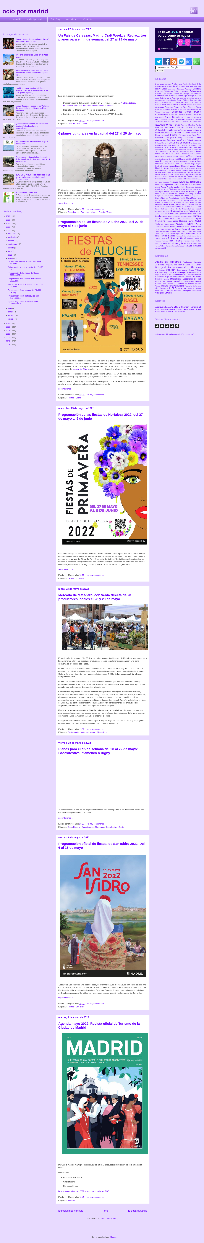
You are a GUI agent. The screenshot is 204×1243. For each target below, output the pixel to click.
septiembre (13, 244)
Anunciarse (71, 19)
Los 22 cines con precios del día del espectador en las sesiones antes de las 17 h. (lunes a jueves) (32, 90)
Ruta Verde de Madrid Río (26, 193)
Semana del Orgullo (192, 219)
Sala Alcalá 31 (195, 211)
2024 (8, 223)
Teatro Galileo (160, 231)
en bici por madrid (36, 19)
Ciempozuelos (183, 270)
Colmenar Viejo (162, 272)
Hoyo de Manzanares (173, 277)
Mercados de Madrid (165, 164)
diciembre (12, 234)
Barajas (168, 307)
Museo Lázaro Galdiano (180, 170)
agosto (11, 248)
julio (10, 251)
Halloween (196, 140)
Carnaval (159, 96)
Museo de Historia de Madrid (181, 177)
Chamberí (185, 307)
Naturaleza (195, 182)
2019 (8, 330)
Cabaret (158, 93)
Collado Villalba (195, 270)
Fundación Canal (193, 138)
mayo (10, 258)
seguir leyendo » (65, 203)
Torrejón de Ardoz (174, 291)
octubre (11, 241)
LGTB (169, 152)
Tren (171, 241)
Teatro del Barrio (195, 236)
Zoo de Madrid (195, 246)
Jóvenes (163, 152)
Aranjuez (160, 264)
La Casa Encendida (179, 152)
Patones (170, 284)
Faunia (198, 125)
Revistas (71, 1200)
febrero (11, 315)
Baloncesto (172, 89)
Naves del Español (163, 185)
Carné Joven (168, 96)
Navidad (175, 184)
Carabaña (180, 267)
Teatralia (180, 224)
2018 (8, 334)
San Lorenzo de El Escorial (169, 288)
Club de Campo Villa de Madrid (166, 109)
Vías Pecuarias (192, 244)
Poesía (102, 212)
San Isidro (80, 1007)
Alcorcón (197, 262)
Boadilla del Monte (192, 265)
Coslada (189, 272)
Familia (177, 125)
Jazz (157, 152)
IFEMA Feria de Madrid (179, 143)
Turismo (179, 240)
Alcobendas (188, 262)
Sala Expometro (180, 213)
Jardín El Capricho (194, 149)
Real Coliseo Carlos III (191, 204)
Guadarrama (160, 277)
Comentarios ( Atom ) (109, 1218)
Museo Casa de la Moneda (185, 168)
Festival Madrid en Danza (190, 130)
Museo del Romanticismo (186, 179)
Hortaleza (80, 578)
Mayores (169, 161)
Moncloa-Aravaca (168, 309)
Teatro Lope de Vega (162, 233)
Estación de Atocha (173, 122)
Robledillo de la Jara (193, 286)
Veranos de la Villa (163, 244)
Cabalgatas (195, 91)
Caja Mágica (168, 93)
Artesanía (193, 86)
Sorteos (170, 221)
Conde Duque (193, 112)
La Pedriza (169, 156)
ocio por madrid (25, 11)
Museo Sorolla (174, 174)
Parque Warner (195, 194)
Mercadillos (102, 732)
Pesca (199, 196)
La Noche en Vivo (187, 154)
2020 (8, 327)
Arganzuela (160, 307)
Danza (76, 212)
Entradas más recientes (70, 1210)
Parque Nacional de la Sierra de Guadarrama (178, 193)
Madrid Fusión (180, 159)
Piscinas (164, 198)
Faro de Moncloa (188, 125)
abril (10, 308)
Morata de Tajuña (164, 281)
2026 (8, 216)
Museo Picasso (161, 174)
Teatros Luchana (161, 238)
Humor (164, 143)
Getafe (198, 274)
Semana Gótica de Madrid (184, 216)
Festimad (177, 130)
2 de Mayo (160, 84)
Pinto (176, 284)
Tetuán (171, 311)
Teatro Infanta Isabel (173, 231)
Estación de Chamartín (191, 122)
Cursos (189, 115)
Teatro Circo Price (177, 227)
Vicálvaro (182, 311)
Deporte (77, 827)
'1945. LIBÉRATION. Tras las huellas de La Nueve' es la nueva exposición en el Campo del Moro (33, 177)
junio (10, 255)
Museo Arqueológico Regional (176, 166)
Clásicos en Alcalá (185, 109)
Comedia (167, 112)
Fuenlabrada (181, 274)
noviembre (12, 237)
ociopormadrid (160, 248)
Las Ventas (190, 156)
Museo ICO (166, 170)
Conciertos (178, 112)
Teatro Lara (196, 231)
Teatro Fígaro (196, 229)
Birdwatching (184, 91)
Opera (164, 187)
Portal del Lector (183, 200)
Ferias (84, 124)
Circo (198, 107)
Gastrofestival (111, 827)
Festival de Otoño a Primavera (188, 133)
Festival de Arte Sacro (165, 133)
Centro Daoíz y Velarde (180, 100)
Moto (183, 164)
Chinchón (171, 270)
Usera (176, 311)
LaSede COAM (179, 156)
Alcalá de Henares (169, 261)
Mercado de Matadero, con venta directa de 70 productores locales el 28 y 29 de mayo (94, 597)
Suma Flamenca (181, 221)
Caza (182, 98)
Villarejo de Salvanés (163, 293)
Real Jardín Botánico (163, 206)
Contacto (87, 19)
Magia (188, 159)
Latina (78, 398)
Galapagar (191, 274)
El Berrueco (171, 274)
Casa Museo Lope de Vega (184, 96)
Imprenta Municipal (172, 145)
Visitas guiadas (179, 243)
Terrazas (158, 241)
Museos (166, 182)
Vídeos (163, 246)
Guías (189, 140)
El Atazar (163, 274)
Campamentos (195, 93)
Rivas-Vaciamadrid (177, 286)
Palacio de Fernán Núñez (184, 189)
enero (10, 319)
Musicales (174, 182)
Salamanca (193, 309)
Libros (198, 156)
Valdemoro (196, 291)
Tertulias (165, 241)
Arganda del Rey (174, 265)
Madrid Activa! (160, 159)
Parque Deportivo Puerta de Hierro (179, 192)
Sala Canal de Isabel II (165, 214)
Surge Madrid (195, 221)
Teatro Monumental (188, 233)
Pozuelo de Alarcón (186, 284)
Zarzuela (185, 246)
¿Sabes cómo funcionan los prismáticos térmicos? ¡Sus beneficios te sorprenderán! (32, 126)
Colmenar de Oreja (177, 272)
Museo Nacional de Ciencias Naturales (186, 172)
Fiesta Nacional (162, 135)
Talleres (160, 224)
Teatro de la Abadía (168, 236)
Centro (176, 306)
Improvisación (186, 145)
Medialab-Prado (182, 161)
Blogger (113, 1237)
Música (94, 212)
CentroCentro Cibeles (176, 104)
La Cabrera (187, 277)
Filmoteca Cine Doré (188, 135)
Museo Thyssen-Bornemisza (190, 174)
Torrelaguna (187, 291)
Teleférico (190, 238)
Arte (188, 86)
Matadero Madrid (88, 732)
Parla (164, 284)
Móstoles (178, 281)
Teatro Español (183, 229)
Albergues (168, 84)
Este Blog (55, 19)
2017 (8, 338)
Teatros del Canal (177, 238)
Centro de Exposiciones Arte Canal (180, 102)
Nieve (182, 185)
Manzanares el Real (192, 279)
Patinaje (193, 196)
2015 (8, 345)
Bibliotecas (169, 91)
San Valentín (169, 216)
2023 (8, 227)
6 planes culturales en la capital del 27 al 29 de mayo (99, 133)
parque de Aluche (81, 369)
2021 (8, 323)
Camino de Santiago (182, 93)
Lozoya (167, 279)
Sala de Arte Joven (193, 213)
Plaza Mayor (191, 198)
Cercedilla (189, 267)
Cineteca (192, 107)
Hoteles (158, 143)
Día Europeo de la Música (191, 117)
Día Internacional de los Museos (170, 119)
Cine (70, 212)
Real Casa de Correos (172, 204)
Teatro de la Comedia (183, 236)
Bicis (176, 91)
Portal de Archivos (169, 200)
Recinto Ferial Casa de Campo (185, 207)
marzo (11, 312)
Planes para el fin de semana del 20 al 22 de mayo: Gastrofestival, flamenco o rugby (98, 751)
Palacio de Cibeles (167, 189)
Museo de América (162, 177)
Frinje (181, 138)
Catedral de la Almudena (170, 98)
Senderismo (161, 221)
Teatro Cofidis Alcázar (193, 227)
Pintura (158, 198)
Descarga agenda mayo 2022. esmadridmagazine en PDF (83, 1191)
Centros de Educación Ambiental (169, 107)
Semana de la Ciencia (173, 219)
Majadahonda (176, 279)
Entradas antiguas (137, 1210)
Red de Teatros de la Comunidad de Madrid (181, 209)
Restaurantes (160, 211)
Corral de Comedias (177, 115)
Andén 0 (175, 84)
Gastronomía (73, 732)
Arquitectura (179, 86)
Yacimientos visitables (174, 246)
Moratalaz (179, 309)
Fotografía (172, 137)
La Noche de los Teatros (170, 154)
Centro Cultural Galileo (163, 100)
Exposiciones (88, 827)
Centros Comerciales (194, 105)
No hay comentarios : (96, 120)
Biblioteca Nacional (185, 89)
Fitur (199, 135)
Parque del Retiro (182, 196)
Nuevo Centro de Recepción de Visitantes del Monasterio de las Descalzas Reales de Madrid (32, 108)
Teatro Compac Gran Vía (165, 229)
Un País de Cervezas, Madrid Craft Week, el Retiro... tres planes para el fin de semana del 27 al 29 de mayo (102, 37)
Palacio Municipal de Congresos (181, 187)
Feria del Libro (74, 124)
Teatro (109, 212)
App (181, 84)
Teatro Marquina (175, 233)
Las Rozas (196, 277)
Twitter (198, 241)
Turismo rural (190, 241)
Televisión (197, 238)
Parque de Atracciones (164, 196)
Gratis (183, 140)
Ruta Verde (184, 211)
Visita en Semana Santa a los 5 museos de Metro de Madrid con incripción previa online (32, 72)
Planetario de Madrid (177, 198)
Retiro (168, 211)
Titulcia (163, 291)
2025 (8, 220)
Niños (188, 184)
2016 (8, 341)
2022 (8, 230)
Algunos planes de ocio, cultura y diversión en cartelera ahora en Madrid (33, 40)
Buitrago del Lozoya (165, 267)
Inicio (105, 1210)
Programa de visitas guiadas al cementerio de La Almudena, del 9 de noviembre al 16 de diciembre (33, 159)
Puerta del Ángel (162, 202)
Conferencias (162, 114)
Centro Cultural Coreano (192, 98)
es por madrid (14, 19)
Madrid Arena (170, 159)
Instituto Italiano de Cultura (177, 149)
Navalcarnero (189, 281)
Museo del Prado (170, 179)
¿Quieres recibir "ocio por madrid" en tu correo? (174, 334)
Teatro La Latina (186, 231)
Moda (178, 164)
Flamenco (85, 212)
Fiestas (71, 398)
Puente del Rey (195, 200)
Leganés (159, 279)
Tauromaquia (170, 224)
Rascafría (164, 286)
